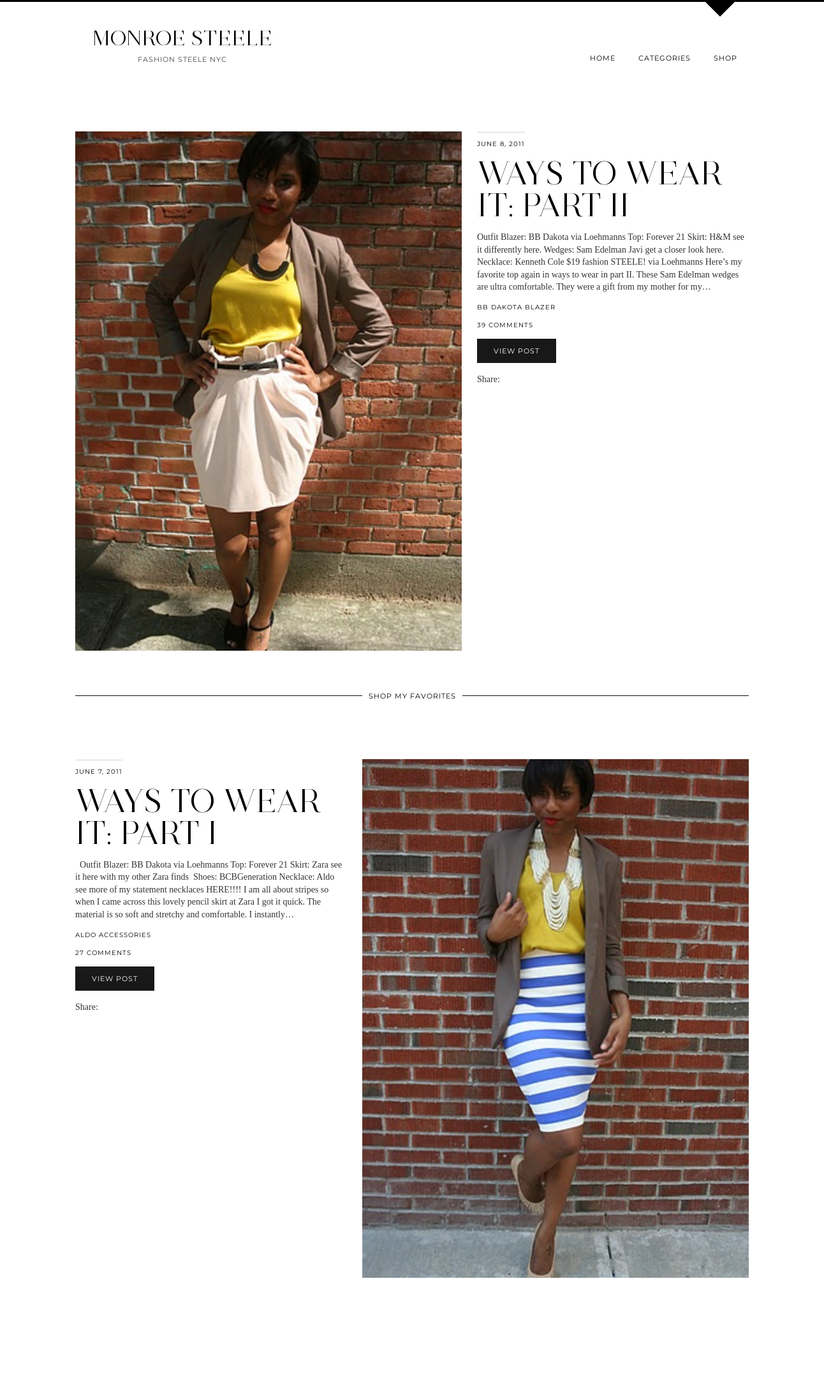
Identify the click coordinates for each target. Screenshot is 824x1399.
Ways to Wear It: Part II (600, 189)
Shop (725, 58)
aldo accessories (113, 935)
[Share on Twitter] (518, 379)
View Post (517, 350)
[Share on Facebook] (511, 379)
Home (602, 58)
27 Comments (103, 953)
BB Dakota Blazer (516, 307)
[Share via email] (505, 379)
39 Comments (505, 325)
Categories (664, 58)
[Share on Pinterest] (524, 379)
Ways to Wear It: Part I (198, 816)
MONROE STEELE (182, 38)
